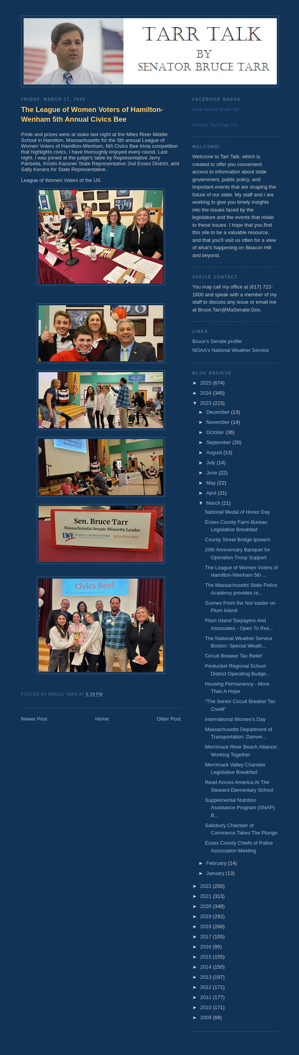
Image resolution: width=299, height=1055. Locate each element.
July (211, 462)
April (212, 493)
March (214, 503)
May (211, 483)
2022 (206, 886)
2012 (206, 987)
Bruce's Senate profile (217, 341)
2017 (206, 937)
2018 (206, 926)
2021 (206, 896)
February (217, 863)
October (216, 432)
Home (102, 719)
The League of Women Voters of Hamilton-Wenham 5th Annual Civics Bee (92, 114)
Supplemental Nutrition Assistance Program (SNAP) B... (239, 807)
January (216, 873)
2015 (206, 957)
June (212, 473)
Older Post (169, 719)
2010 (206, 1007)
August (214, 452)
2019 (206, 916)
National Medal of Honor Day (237, 512)
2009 (206, 1017)
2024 (206, 393)
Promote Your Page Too (214, 124)
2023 (206, 403)
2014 (206, 967)
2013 (206, 977)
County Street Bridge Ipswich (237, 539)
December (218, 412)
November (218, 422)
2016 (206, 947)
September (219, 442)
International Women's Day (235, 719)
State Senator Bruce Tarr (215, 109)
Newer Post (34, 719)
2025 (206, 383)
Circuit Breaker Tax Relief (233, 656)
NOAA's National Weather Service (230, 350)
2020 (206, 906)
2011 (206, 997)
